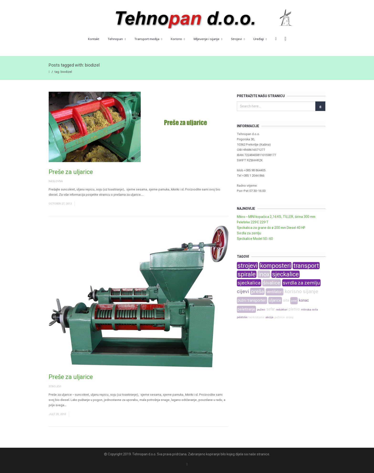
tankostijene (256, 317)
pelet (294, 300)
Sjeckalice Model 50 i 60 (255, 239)
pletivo (294, 309)
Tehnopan (117, 39)
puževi (261, 309)
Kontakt (93, 39)
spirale (247, 274)
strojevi (247, 265)
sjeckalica (249, 283)
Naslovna (56, 181)
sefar (270, 309)
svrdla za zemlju (301, 283)
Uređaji (260, 39)
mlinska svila (309, 309)
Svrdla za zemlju (249, 233)
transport (306, 265)
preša (257, 291)
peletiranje (246, 309)
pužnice (280, 317)
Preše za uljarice (71, 171)
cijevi (243, 291)
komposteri (275, 265)
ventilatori (274, 291)
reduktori (281, 309)
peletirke (242, 317)
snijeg (289, 317)
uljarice (275, 300)
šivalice (271, 283)
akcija (269, 317)
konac (304, 300)
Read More (152, 194)
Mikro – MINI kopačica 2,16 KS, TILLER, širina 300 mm (276, 217)
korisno (293, 291)
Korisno (178, 39)
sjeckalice (285, 274)
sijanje (310, 291)
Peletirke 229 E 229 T (253, 222)
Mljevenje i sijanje (208, 39)
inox (264, 274)
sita (286, 300)
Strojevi (238, 39)
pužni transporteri (252, 300)
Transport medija (148, 39)
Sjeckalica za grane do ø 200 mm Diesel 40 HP (271, 228)
